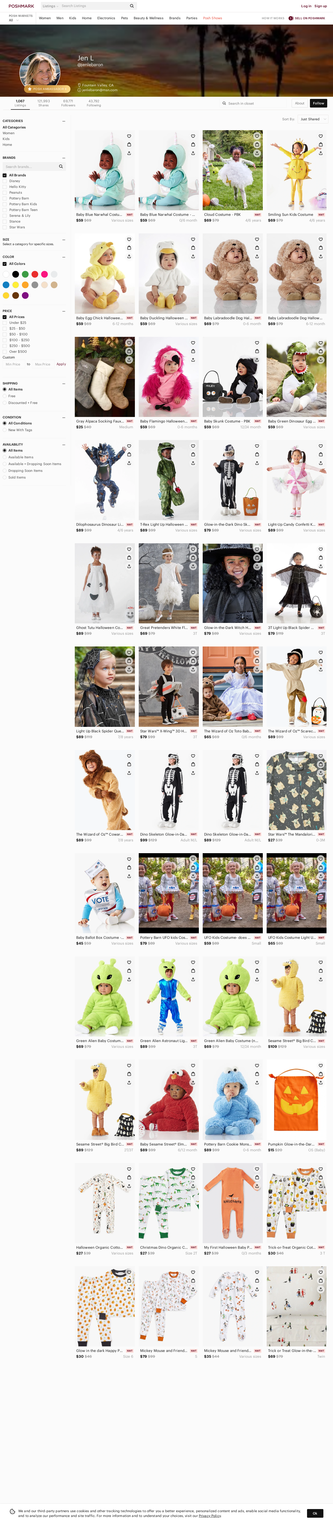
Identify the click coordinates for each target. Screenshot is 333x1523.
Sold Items (14, 477)
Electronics (106, 18)
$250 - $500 (16, 346)
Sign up (320, 6)
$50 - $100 (15, 334)
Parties (191, 18)
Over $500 (15, 351)
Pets (124, 18)
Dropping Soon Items (23, 470)
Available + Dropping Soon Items (32, 464)
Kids (72, 18)
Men (60, 18)
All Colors (14, 264)
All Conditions (17, 423)
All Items (13, 389)
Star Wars (14, 227)
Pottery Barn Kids (20, 204)
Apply (61, 364)
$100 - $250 (16, 340)
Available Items (18, 457)
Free (9, 396)
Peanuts (12, 192)
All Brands (14, 175)
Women (45, 18)
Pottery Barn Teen (20, 210)
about (300, 103)
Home (87, 18)
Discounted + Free (20, 403)
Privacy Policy (210, 1516)
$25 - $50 (14, 328)
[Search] (94, 6)
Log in (306, 6)
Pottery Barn (16, 198)
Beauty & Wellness (148, 18)
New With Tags (17, 430)
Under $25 (14, 322)
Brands (175, 18)
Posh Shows (212, 18)
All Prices (14, 317)
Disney (11, 181)
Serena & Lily (17, 215)
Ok (315, 1513)
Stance (12, 221)
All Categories (14, 127)
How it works (273, 18)
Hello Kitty (14, 187)
